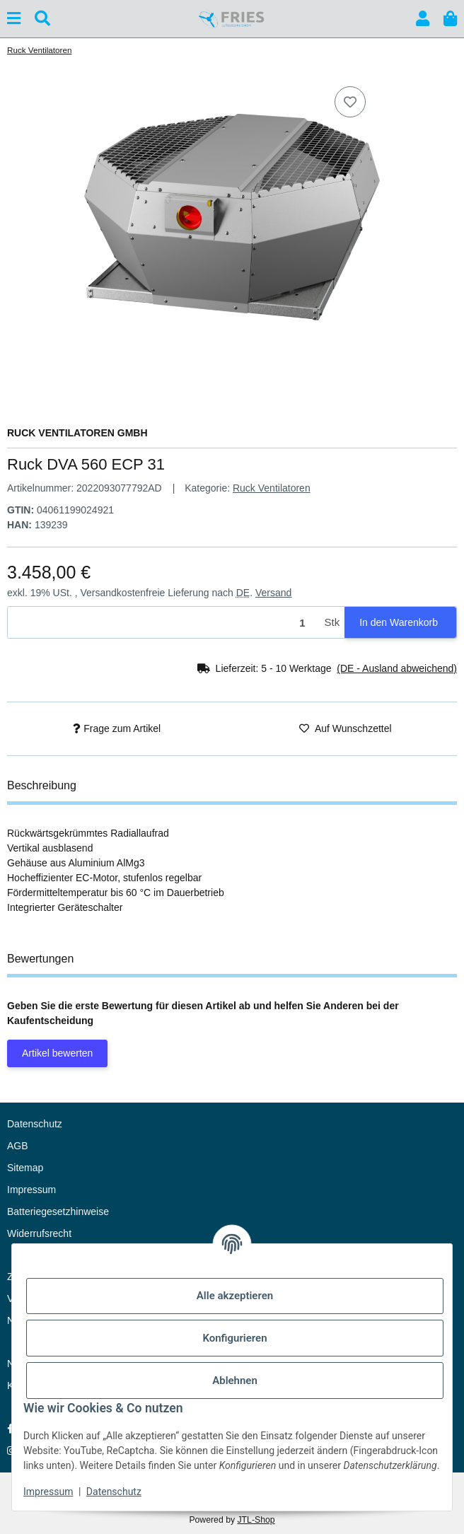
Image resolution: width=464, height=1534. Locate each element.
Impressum (48, 1491)
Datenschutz (113, 1491)
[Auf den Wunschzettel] (350, 101)
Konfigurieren (234, 1338)
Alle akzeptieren (235, 1295)
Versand (273, 592)
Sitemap (25, 1167)
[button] (422, 18)
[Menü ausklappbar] (14, 18)
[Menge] (164, 623)
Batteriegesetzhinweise (58, 1211)
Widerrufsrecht (39, 1233)
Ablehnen (234, 1380)
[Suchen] (42, 18)
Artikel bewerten (57, 1053)
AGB (17, 1145)
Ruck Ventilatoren (272, 488)
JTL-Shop (255, 1520)
